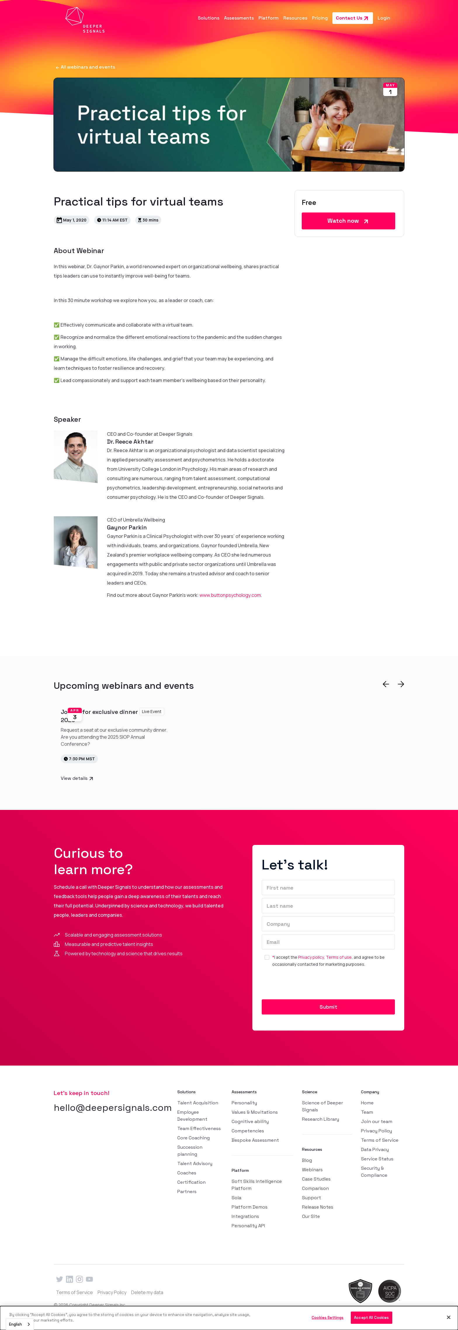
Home (367, 1103)
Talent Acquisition (197, 1103)
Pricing (320, 18)
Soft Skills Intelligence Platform (257, 1184)
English (15, 1324)
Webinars (312, 1170)
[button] (208, 18)
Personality (244, 1103)
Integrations (245, 1216)
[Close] (448, 1317)
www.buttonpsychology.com (230, 595)
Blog (307, 1160)
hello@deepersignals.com (113, 1107)
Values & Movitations (255, 1112)
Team (367, 1112)
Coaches (186, 1173)
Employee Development (192, 1115)
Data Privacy (375, 1149)
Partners (187, 1191)
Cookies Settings (328, 1317)
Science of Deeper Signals (322, 1106)
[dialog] (229, 1318)
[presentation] (306, 985)
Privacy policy (311, 957)
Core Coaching (193, 1138)
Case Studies (316, 1179)
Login (384, 18)
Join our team (376, 1121)
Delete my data (147, 1292)
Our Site (311, 1216)
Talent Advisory (194, 1163)
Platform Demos (250, 1207)
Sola (236, 1198)
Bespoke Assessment (255, 1140)
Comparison (315, 1188)
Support (311, 1198)
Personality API (248, 1226)
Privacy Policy (376, 1131)
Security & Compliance (374, 1171)
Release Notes (317, 1207)
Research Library (320, 1119)
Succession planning (189, 1150)
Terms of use (339, 957)
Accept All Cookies (371, 1317)
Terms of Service (379, 1140)
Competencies (248, 1131)
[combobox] (20, 1324)
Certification (191, 1182)
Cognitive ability (250, 1121)
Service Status (377, 1159)
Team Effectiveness (199, 1128)
